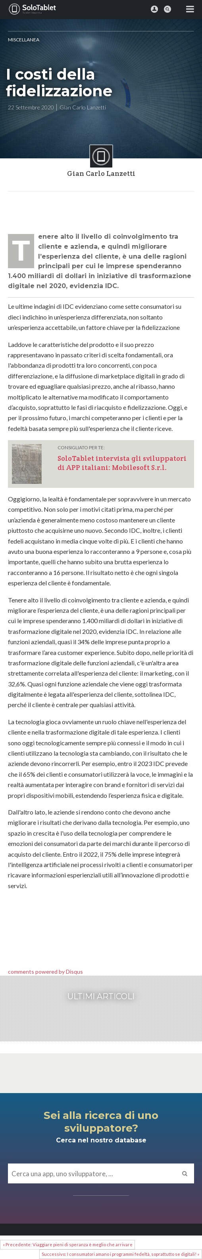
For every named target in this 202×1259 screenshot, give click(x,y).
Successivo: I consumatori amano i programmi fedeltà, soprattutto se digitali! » (120, 1254)
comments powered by (45, 971)
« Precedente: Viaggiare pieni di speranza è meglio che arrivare (68, 1244)
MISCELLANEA (23, 40)
